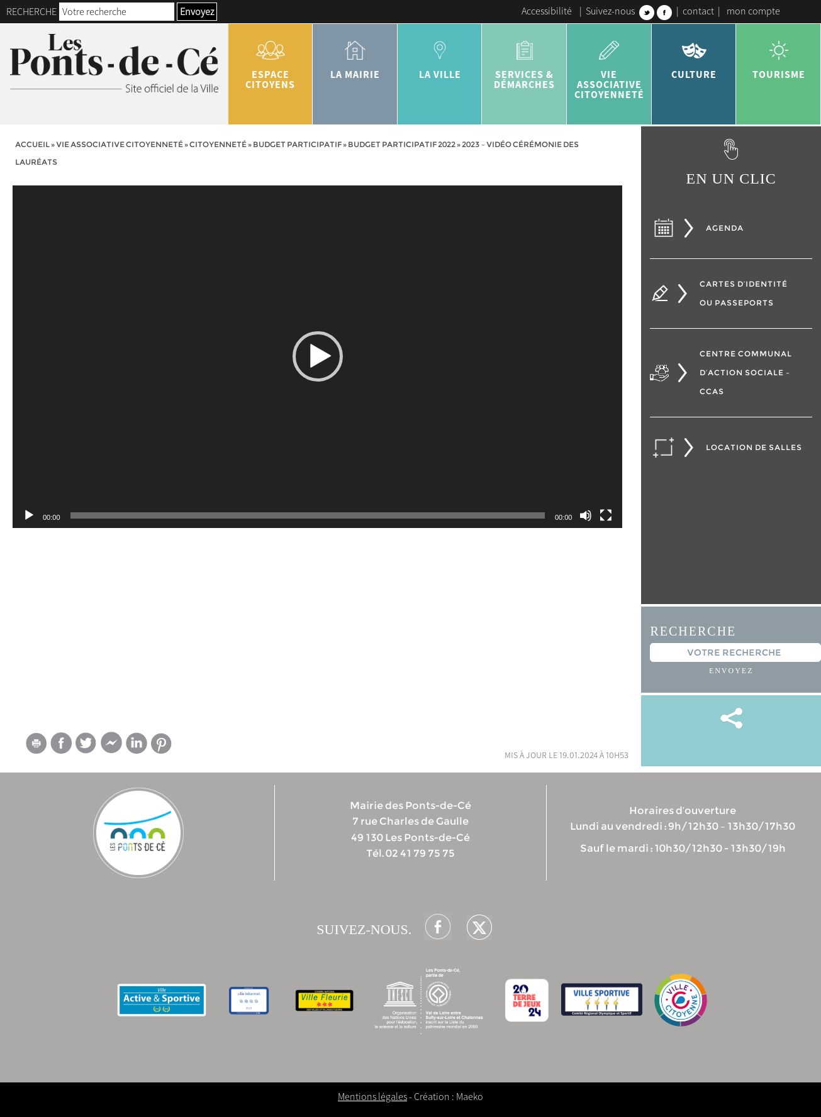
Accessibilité (547, 10)
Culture (694, 55)
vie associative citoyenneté (609, 65)
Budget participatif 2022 (401, 144)
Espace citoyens (271, 60)
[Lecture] (29, 515)
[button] (318, 356)
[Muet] (585, 515)
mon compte (753, 10)
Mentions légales (372, 1096)
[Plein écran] (606, 515)
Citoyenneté (218, 144)
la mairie (355, 55)
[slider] (307, 515)
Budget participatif (297, 144)
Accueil (32, 144)
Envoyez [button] (197, 11)
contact (698, 10)
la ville (440, 55)
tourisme (778, 55)
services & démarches (524, 60)
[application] (317, 356)
